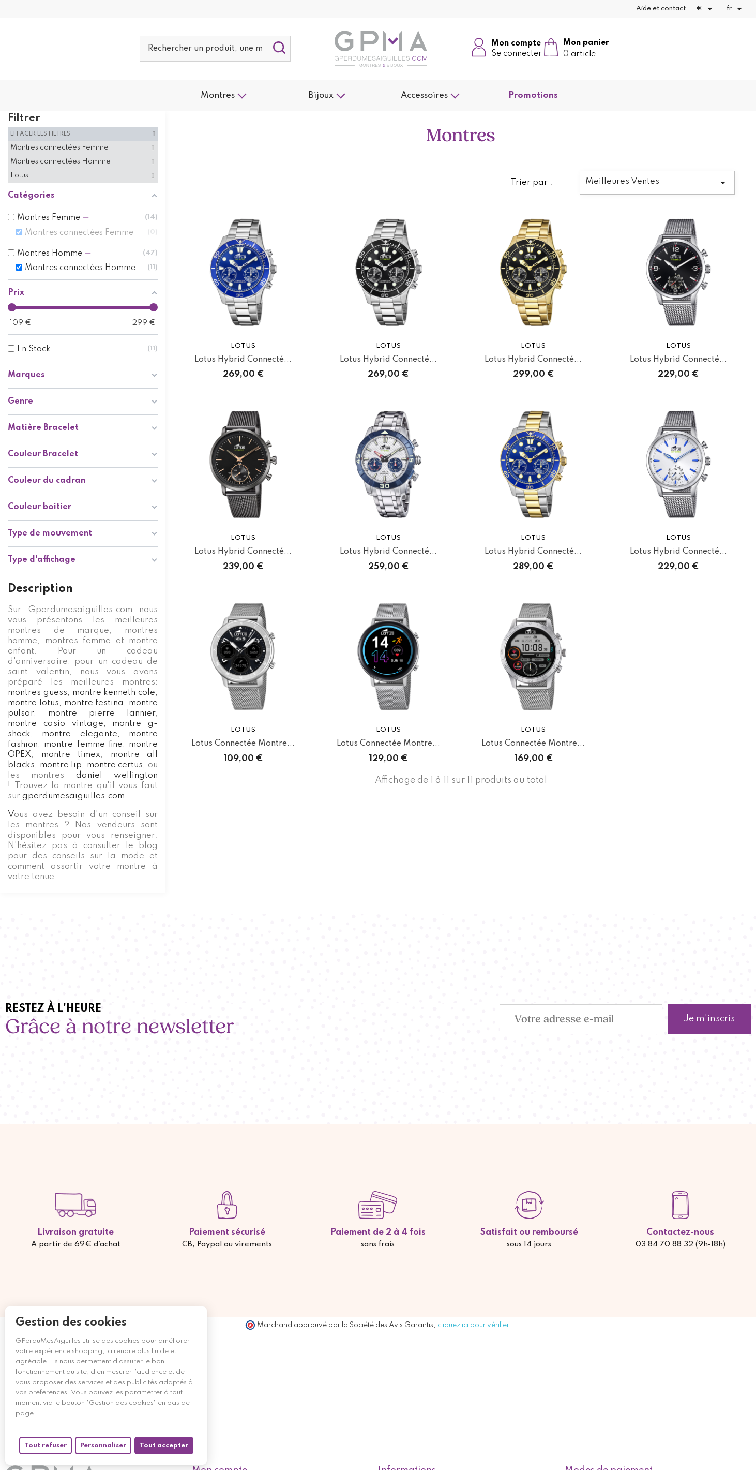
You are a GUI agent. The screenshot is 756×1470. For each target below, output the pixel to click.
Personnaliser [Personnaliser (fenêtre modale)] (103, 1445)
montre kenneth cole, (115, 692)
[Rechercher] (215, 49)
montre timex (71, 754)
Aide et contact (661, 8)
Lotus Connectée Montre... (243, 743)
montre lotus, (35, 703)
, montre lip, (59, 765)
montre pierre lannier (95, 713)
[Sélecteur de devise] (706, 9)
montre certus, (114, 765)
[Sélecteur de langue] (736, 9)
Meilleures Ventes (657, 182)
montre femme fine (83, 744)
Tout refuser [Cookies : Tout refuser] (45, 1445)
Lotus (243, 346)
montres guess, (39, 692)
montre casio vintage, (57, 723)
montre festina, (95, 703)
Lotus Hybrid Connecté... (243, 359)
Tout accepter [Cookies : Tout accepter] (164, 1445)
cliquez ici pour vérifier (473, 1325)
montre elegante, (80, 734)
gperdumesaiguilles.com (73, 796)
